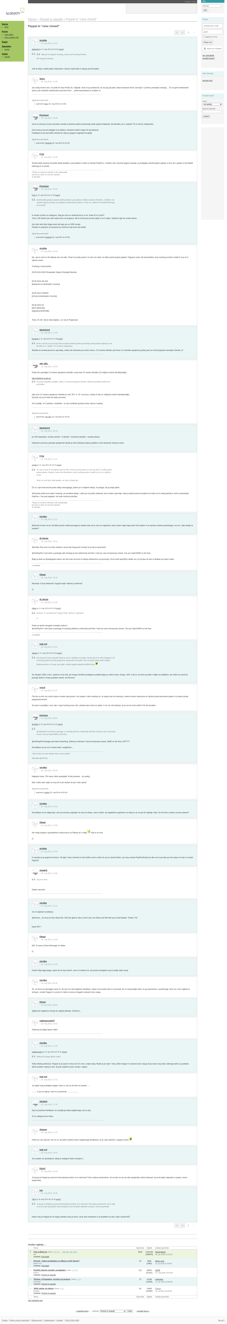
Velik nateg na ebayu (43, 1288)
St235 (157, 1270)
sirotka (43, 40)
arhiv (7, 27)
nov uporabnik (208, 55)
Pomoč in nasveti (48, 1275)
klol (34, 1254)
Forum (5, 32)
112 (71, 1252)
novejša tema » (143, 1311)
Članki (4, 42)
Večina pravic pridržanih (19, 1320)
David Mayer (160, 1252)
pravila (7, 57)
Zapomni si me (209, 37)
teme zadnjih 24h (12, 37)
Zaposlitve (6, 46)
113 (74, 1252)
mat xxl (43, 644)
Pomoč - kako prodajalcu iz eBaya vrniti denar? (56, 1261)
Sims (42, 79)
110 (63, 1252)
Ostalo (5, 54)
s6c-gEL (43, 363)
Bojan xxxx (37, 1263)
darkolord (35, 49)
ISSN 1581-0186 (72, 1320)
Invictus (43, 715)
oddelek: (109, 1311)
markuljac (37, 1282)
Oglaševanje (49, 1320)
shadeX (43, 870)
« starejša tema (82, 1311)
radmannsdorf (46, 1021)
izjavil (61, 49)
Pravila (5, 1320)
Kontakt (59, 1320)
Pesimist (44, 115)
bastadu (36, 1291)
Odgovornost (36, 1320)
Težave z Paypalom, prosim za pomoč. (52, 1279)
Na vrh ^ (221, 1320)
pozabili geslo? (208, 58)
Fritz (41, 154)
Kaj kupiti (45, 1257)
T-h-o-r (158, 1289)
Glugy (42, 1002)
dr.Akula (43, 538)
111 (67, 1252)
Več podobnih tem (35, 1301)
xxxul (42, 687)
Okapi (42, 574)
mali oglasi (9, 35)
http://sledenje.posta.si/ (41, 378)
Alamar (34, 653)
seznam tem (207, 81)
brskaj (7, 49)
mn (41, 1190)
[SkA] (42, 1168)
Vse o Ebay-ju (40, 1252)
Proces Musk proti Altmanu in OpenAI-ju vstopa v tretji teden (62, 2)
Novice (5, 24)
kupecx (36, 1273)
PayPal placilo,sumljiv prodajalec (49, 1270)
